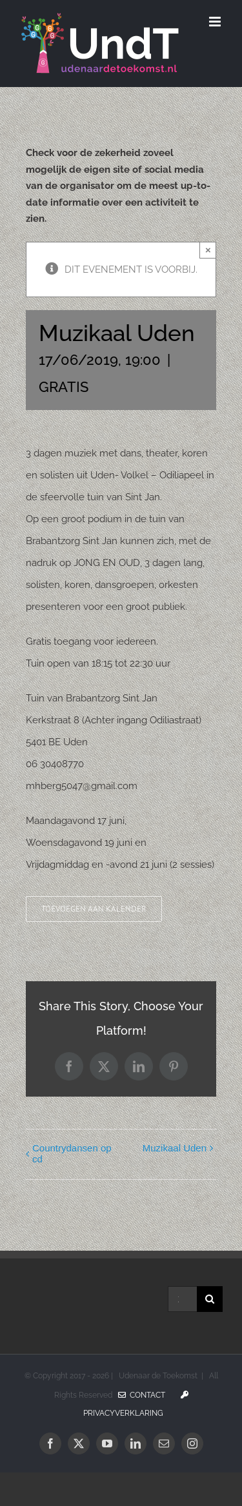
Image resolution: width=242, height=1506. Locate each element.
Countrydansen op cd (72, 1153)
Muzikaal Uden (175, 1147)
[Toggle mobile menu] (216, 21)
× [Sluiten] (208, 249)
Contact (141, 1395)
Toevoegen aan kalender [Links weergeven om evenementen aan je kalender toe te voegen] (93, 909)
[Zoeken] (210, 1299)
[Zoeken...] (182, 1299)
